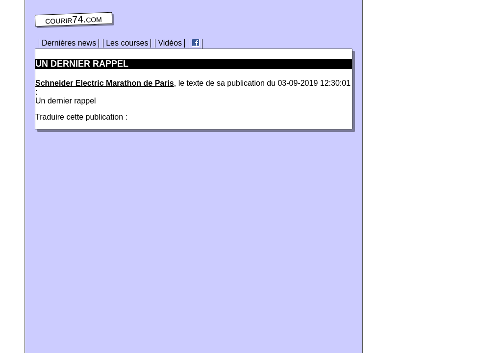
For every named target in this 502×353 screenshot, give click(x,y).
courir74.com (73, 19)
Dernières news (69, 43)
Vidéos (170, 43)
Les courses (127, 43)
